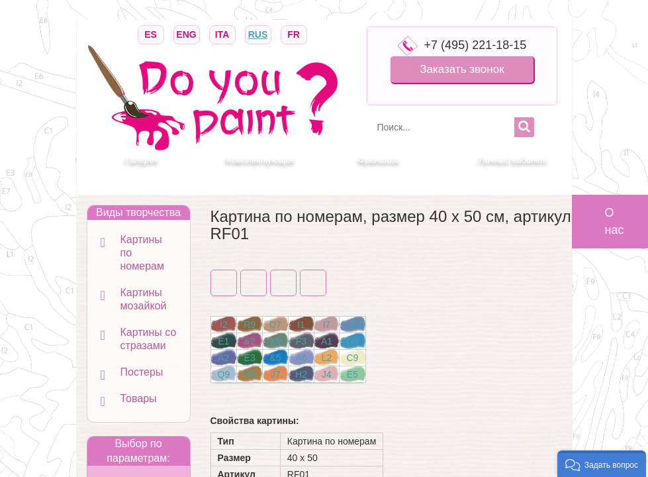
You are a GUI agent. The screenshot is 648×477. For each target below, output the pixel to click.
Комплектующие (260, 160)
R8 (249, 374)
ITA (222, 33)
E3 (249, 357)
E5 (352, 374)
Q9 (224, 374)
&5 (275, 357)
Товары (138, 398)
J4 (327, 374)
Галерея (142, 160)
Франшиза (379, 160)
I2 (224, 324)
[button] (601, 463)
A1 (326, 341)
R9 (249, 324)
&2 (249, 341)
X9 (275, 341)
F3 (301, 341)
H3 (352, 324)
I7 (327, 324)
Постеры (141, 372)
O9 (352, 341)
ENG (186, 33)
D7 (275, 324)
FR (293, 33)
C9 (352, 357)
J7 (276, 374)
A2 (223, 357)
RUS (258, 33)
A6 (300, 357)
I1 (301, 324)
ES (150, 33)
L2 (327, 357)
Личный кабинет (513, 160)
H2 (301, 374)
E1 (223, 341)
